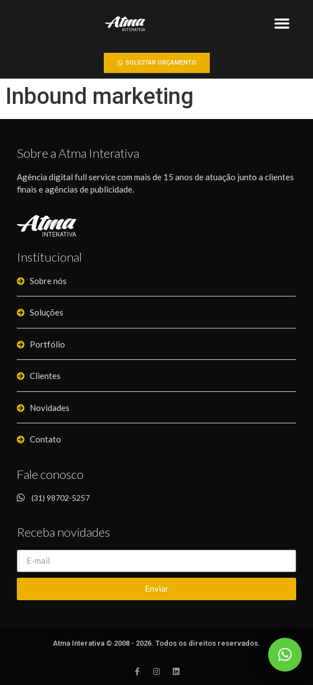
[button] (281, 23)
